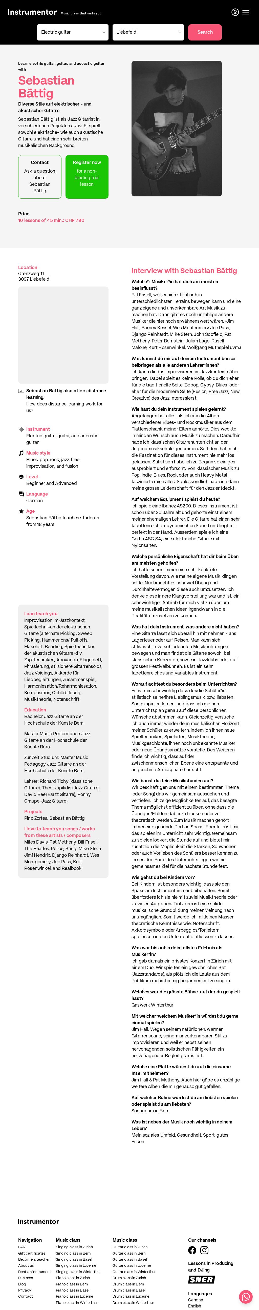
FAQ (22, 1247)
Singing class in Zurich (74, 1247)
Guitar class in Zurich (130, 1247)
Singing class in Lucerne (76, 1265)
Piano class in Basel (72, 1290)
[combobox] (72, 32)
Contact (25, 1296)
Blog (22, 1284)
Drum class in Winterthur (133, 1303)
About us (26, 1265)
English (194, 1306)
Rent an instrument (34, 1272)
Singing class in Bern (73, 1253)
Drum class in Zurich (129, 1278)
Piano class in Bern (72, 1284)
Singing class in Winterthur (78, 1272)
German (195, 1300)
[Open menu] (246, 12)
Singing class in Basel (74, 1259)
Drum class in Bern (128, 1284)
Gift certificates (32, 1253)
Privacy (24, 1290)
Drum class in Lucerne (131, 1296)
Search (205, 32)
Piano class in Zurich (73, 1278)
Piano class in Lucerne (74, 1296)
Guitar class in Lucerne (132, 1265)
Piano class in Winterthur (77, 1303)
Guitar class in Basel (130, 1259)
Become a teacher (34, 1259)
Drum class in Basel (129, 1290)
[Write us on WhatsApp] (246, 1297)
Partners (25, 1278)
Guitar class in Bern (129, 1253)
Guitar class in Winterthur (134, 1272)
